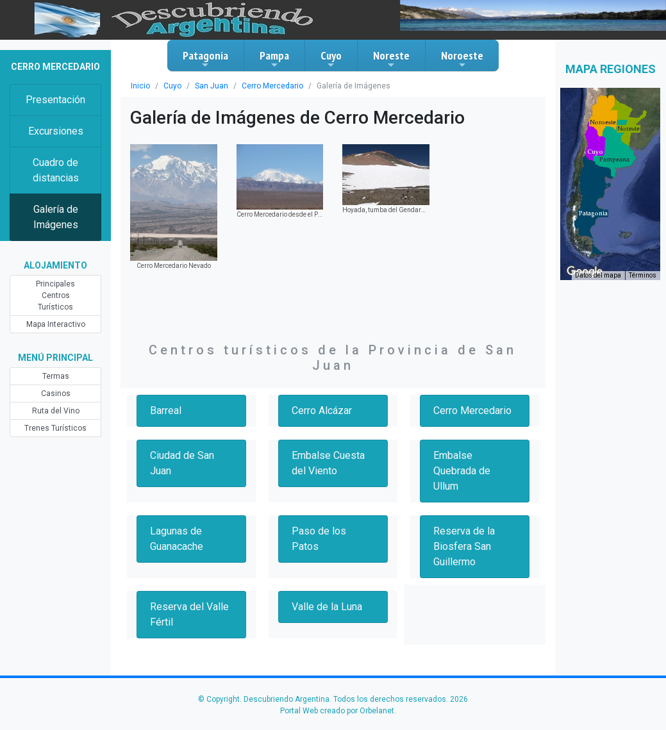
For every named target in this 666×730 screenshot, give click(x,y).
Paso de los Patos (319, 538)
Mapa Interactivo (55, 324)
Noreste (391, 59)
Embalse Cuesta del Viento (328, 463)
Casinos (56, 393)
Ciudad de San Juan (182, 463)
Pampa (274, 59)
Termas (55, 376)
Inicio (140, 85)
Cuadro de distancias (56, 170)
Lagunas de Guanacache (176, 538)
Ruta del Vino (55, 410)
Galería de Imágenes (55, 217)
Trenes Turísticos (55, 428)
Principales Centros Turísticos (55, 295)
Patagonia (205, 59)
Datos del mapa (598, 275)
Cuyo (331, 59)
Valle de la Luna (327, 607)
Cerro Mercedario (272, 85)
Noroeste (462, 59)
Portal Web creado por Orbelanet (337, 710)
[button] (593, 213)
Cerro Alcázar (322, 410)
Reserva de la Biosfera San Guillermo (464, 546)
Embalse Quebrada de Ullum (461, 470)
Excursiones (55, 131)
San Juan (211, 85)
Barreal (165, 410)
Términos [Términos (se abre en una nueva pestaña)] (642, 275)
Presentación (55, 100)
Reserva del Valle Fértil (189, 614)
